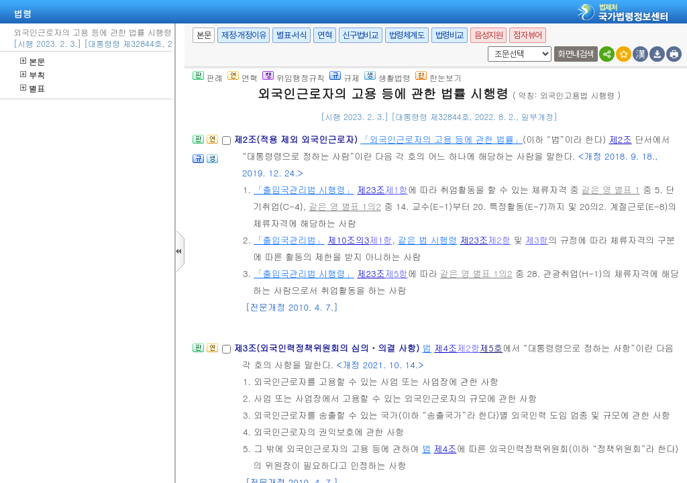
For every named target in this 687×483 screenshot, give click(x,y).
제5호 (491, 347)
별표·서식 (291, 35)
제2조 (620, 139)
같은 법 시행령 (427, 239)
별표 (32, 88)
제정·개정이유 (243, 35)
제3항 (536, 239)
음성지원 (488, 35)
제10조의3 (348, 239)
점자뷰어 (527, 35)
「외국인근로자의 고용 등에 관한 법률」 (441, 139)
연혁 (324, 35)
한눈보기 (438, 77)
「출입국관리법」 (289, 239)
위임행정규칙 (293, 77)
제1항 (396, 189)
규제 (344, 77)
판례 (208, 77)
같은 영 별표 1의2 (345, 206)
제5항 (396, 273)
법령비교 (449, 35)
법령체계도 (407, 35)
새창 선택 (485, 46)
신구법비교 (360, 35)
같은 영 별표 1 (611, 189)
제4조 (445, 347)
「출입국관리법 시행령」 (304, 189)
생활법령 (387, 77)
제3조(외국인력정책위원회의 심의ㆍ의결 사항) (327, 347)
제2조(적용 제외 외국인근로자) (296, 139)
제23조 (371, 189)
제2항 (499, 239)
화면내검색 (576, 54)
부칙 (32, 74)
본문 (32, 61)
